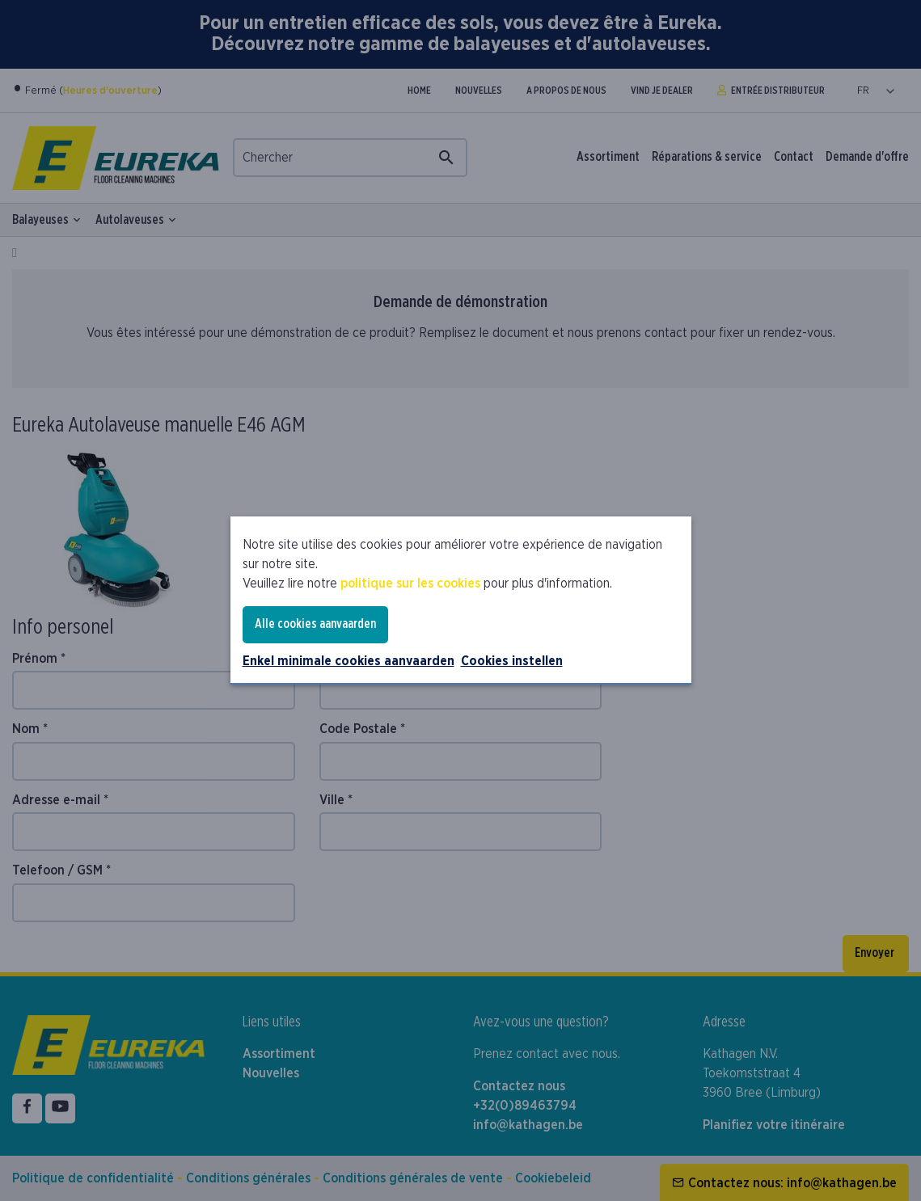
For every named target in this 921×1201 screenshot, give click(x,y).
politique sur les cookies (410, 583)
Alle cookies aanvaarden (315, 623)
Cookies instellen (512, 661)
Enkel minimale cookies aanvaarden (348, 661)
